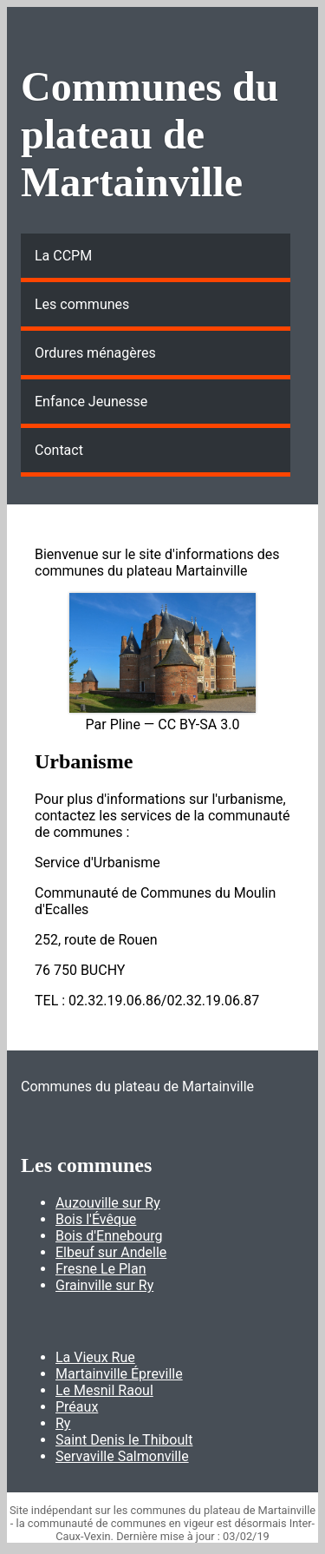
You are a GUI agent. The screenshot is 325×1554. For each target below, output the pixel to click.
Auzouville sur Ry (107, 1203)
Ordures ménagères (95, 353)
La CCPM (63, 255)
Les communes (82, 304)
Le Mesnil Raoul (104, 1390)
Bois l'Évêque (95, 1219)
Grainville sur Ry (104, 1285)
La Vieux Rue (95, 1357)
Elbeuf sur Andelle (110, 1252)
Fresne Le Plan (100, 1269)
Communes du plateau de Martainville (149, 134)
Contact (59, 450)
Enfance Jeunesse (91, 401)
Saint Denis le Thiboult (123, 1440)
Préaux (76, 1407)
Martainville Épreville (119, 1374)
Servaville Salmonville (122, 1456)
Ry (62, 1423)
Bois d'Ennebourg (108, 1236)
